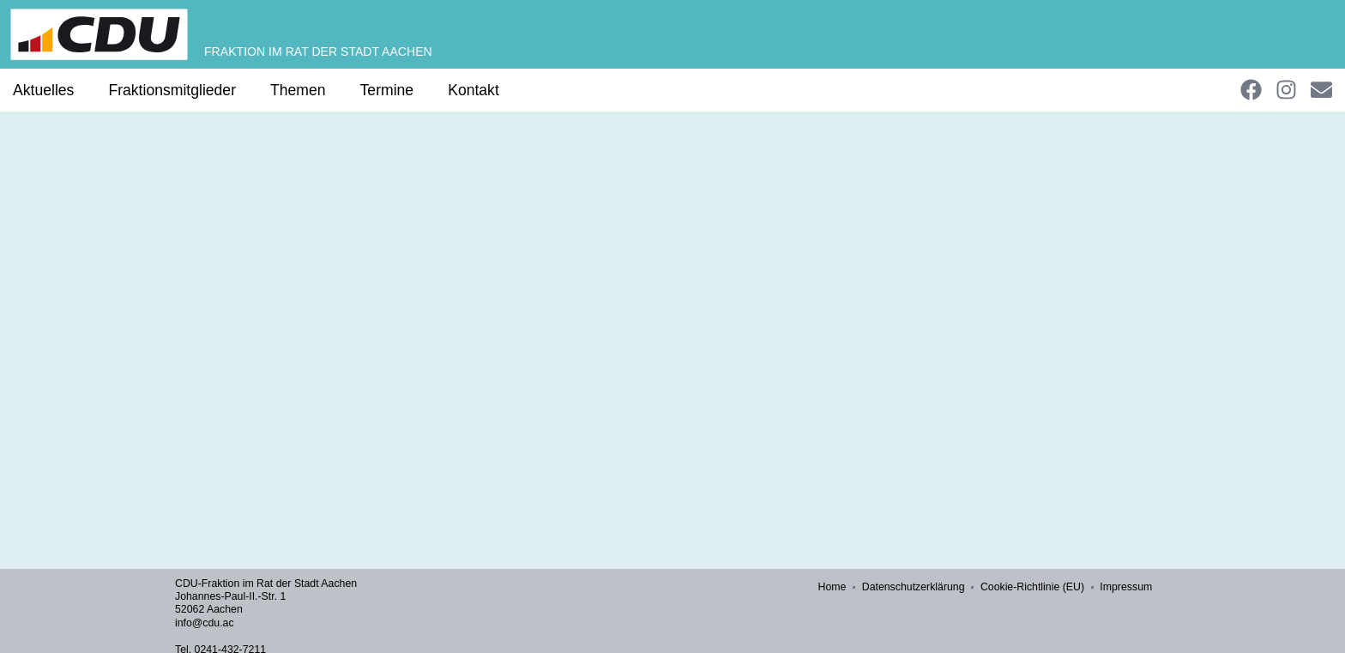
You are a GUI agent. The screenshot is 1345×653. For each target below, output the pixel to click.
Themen (298, 90)
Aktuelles (43, 90)
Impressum (1127, 587)
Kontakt (473, 90)
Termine (387, 90)
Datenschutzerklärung (914, 587)
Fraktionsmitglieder (172, 90)
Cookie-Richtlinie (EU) (1033, 587)
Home (833, 587)
